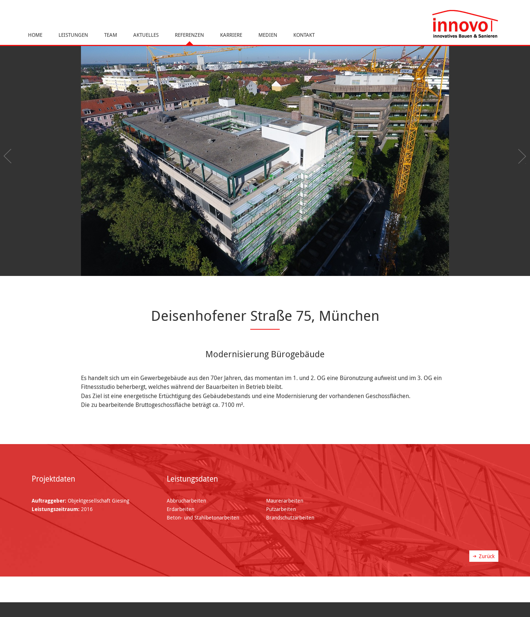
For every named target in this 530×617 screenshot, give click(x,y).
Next (520, 156)
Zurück (487, 556)
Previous (9, 156)
